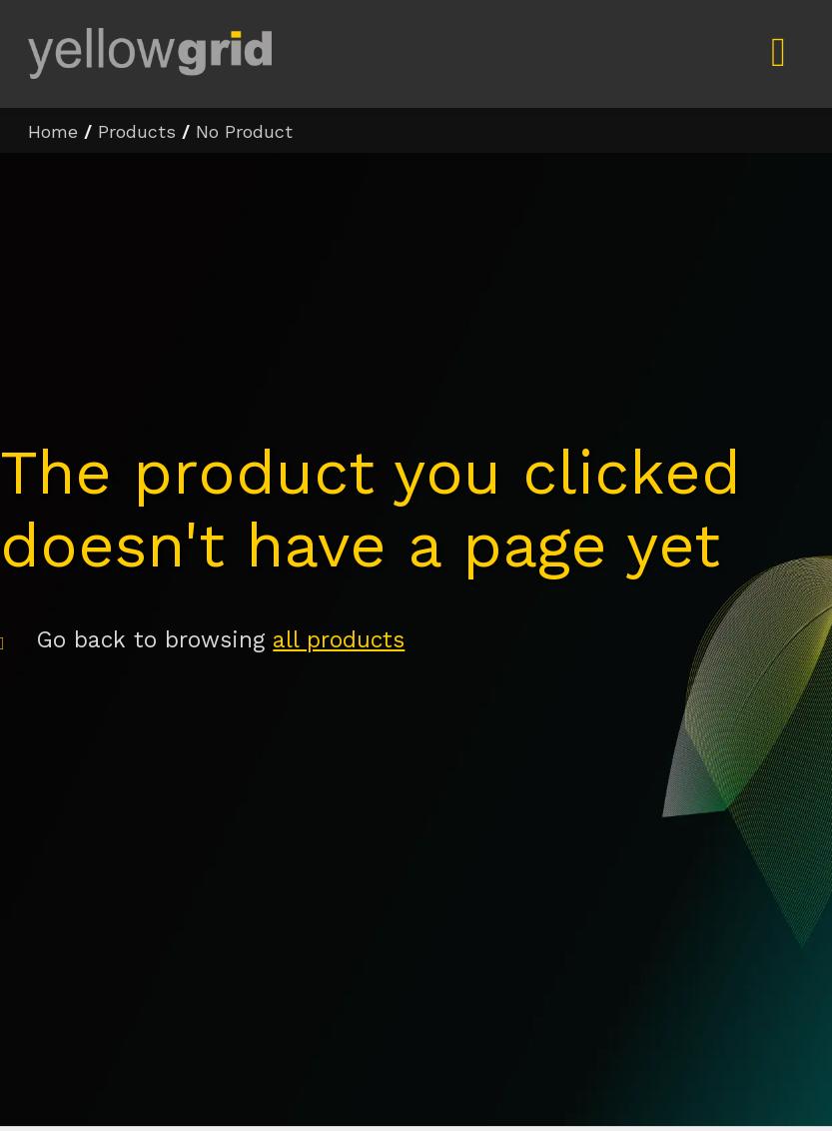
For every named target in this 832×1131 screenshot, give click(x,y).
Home (53, 131)
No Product (244, 131)
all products (339, 639)
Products (137, 131)
